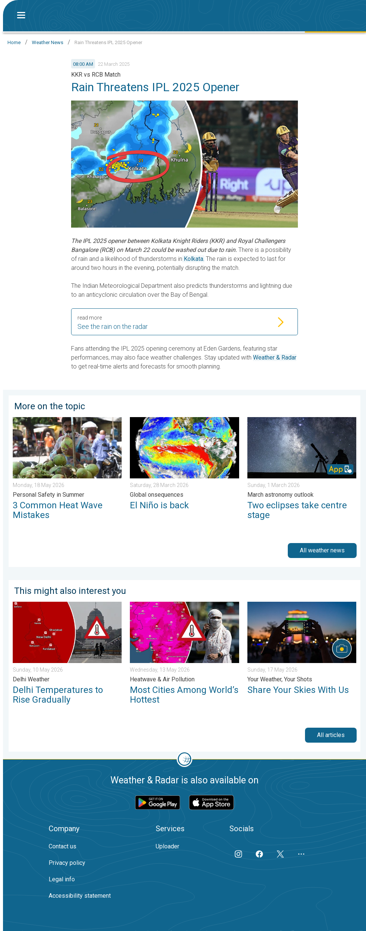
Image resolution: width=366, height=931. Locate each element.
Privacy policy (67, 862)
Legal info (62, 879)
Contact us (62, 846)
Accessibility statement (80, 895)
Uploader (167, 846)
